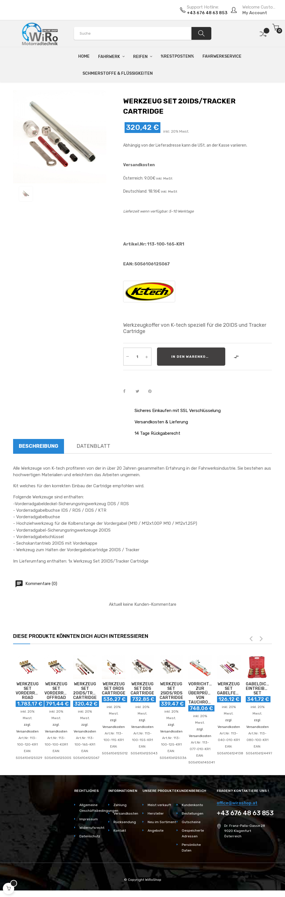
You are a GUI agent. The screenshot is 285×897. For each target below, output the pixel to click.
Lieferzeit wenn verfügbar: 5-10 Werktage (158, 211)
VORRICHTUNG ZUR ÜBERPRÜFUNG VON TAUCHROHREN (200, 693)
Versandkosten (139, 165)
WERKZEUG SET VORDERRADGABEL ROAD (27, 691)
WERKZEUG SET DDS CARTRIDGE (142, 689)
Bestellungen (192, 813)
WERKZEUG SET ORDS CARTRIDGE (113, 689)
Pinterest (152, 391)
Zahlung (120, 805)
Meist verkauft (159, 805)
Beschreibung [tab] (38, 446)
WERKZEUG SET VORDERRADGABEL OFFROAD (56, 691)
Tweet (140, 391)
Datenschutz (89, 836)
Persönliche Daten (191, 847)
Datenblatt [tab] (93, 446)
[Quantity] (137, 356)
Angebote (156, 831)
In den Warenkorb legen (198, 357)
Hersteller (156, 813)
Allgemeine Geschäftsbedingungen (93, 808)
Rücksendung (124, 822)
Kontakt (119, 831)
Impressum (88, 819)
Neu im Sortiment (162, 822)
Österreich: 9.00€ (139, 178)
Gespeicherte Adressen (193, 833)
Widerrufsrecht (91, 828)
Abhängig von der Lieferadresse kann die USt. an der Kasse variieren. (185, 145)
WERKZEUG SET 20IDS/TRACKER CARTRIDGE (85, 691)
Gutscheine (191, 822)
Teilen (127, 391)
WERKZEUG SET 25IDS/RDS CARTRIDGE (171, 691)
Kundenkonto (192, 805)
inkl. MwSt (163, 178)
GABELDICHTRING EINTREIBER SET (257, 689)
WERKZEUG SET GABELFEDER (229, 689)
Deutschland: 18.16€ (141, 191)
